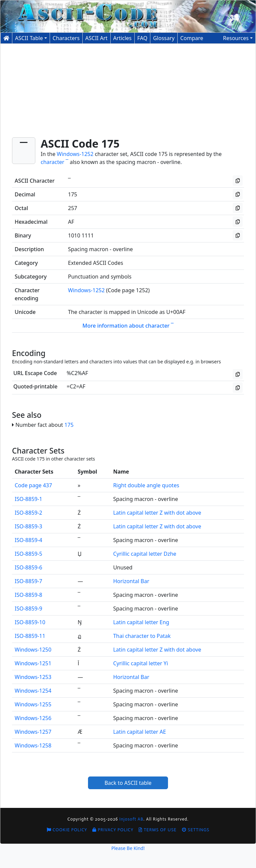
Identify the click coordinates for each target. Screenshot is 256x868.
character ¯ (54, 162)
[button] (238, 38)
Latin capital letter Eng (141, 622)
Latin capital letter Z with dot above (157, 512)
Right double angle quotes (146, 485)
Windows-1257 (33, 731)
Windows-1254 (33, 690)
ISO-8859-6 (28, 567)
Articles (122, 38)
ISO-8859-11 (30, 636)
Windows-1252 (75, 154)
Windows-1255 (33, 704)
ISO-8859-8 (28, 594)
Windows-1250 (33, 649)
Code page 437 (33, 485)
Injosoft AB (131, 819)
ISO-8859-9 (28, 608)
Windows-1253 (33, 677)
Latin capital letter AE (139, 731)
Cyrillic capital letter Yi (140, 663)
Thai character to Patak (142, 636)
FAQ (142, 38)
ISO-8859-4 (28, 540)
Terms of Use (157, 829)
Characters (66, 38)
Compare (191, 38)
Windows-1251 (33, 663)
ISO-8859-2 (28, 512)
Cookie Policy (67, 829)
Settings (196, 829)
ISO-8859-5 (28, 553)
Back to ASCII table (127, 783)
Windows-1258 (33, 745)
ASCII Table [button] (29, 38)
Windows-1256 (33, 718)
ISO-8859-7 (28, 581)
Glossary (164, 38)
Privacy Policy (112, 829)
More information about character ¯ (128, 325)
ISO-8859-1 (28, 499)
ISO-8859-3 (28, 526)
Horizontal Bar (131, 581)
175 (68, 424)
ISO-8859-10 (30, 622)
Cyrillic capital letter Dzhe (144, 553)
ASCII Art (96, 38)
